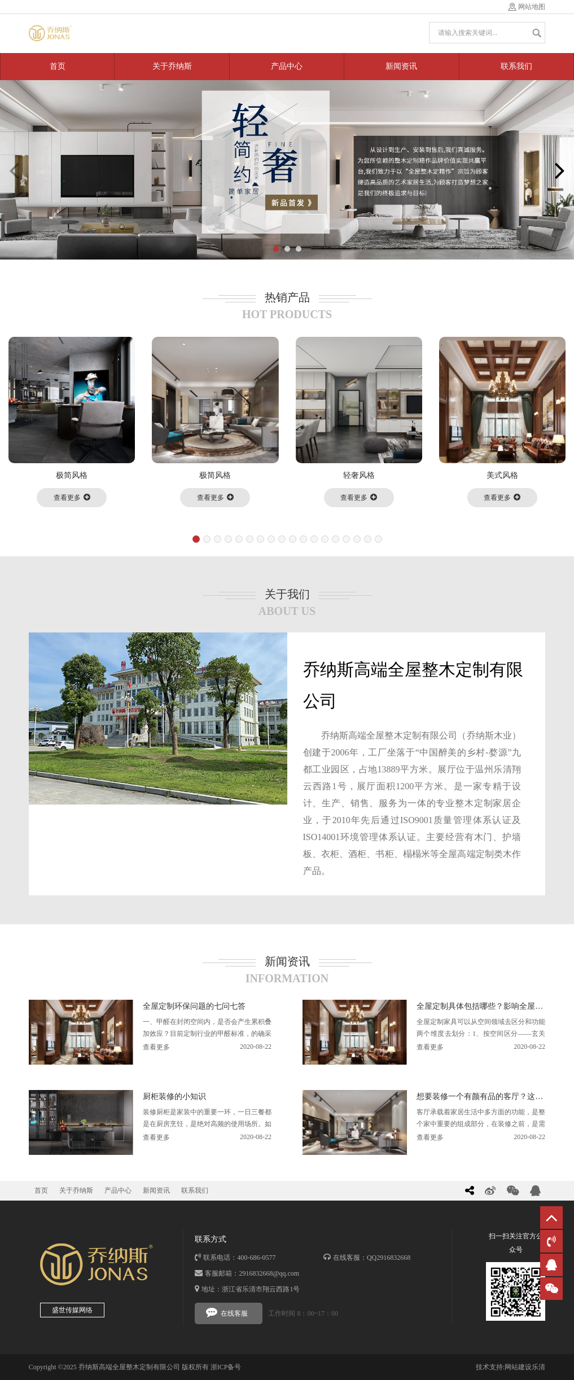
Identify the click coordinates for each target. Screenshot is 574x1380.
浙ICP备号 (226, 1367)
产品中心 (287, 66)
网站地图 (531, 7)
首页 (57, 66)
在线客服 (227, 1311)
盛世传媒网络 (72, 1310)
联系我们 (516, 66)
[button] (276, 249)
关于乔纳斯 (172, 66)
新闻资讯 (401, 66)
